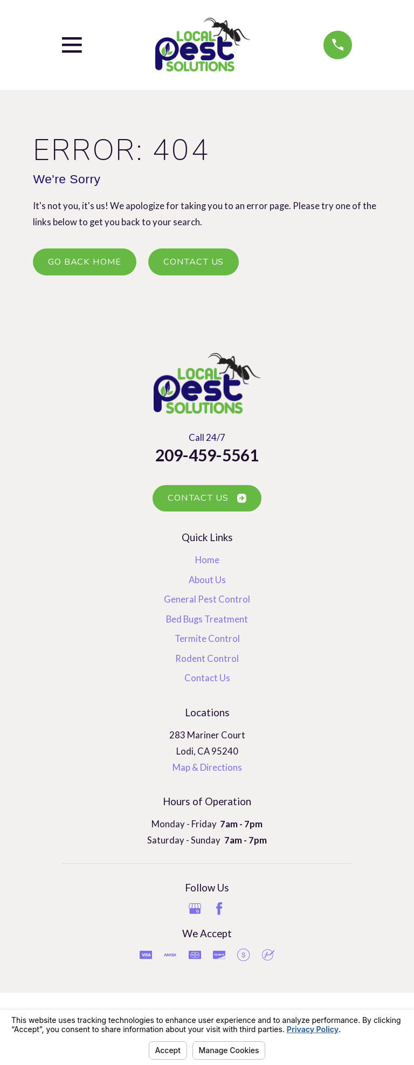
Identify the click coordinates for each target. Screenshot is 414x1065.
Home (207, 560)
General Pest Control (207, 599)
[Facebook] (219, 908)
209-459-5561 (207, 455)
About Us (207, 580)
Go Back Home (84, 261)
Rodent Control (207, 658)
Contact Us (193, 261)
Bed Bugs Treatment (207, 619)
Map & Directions (207, 767)
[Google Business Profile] (195, 908)
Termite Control (207, 638)
